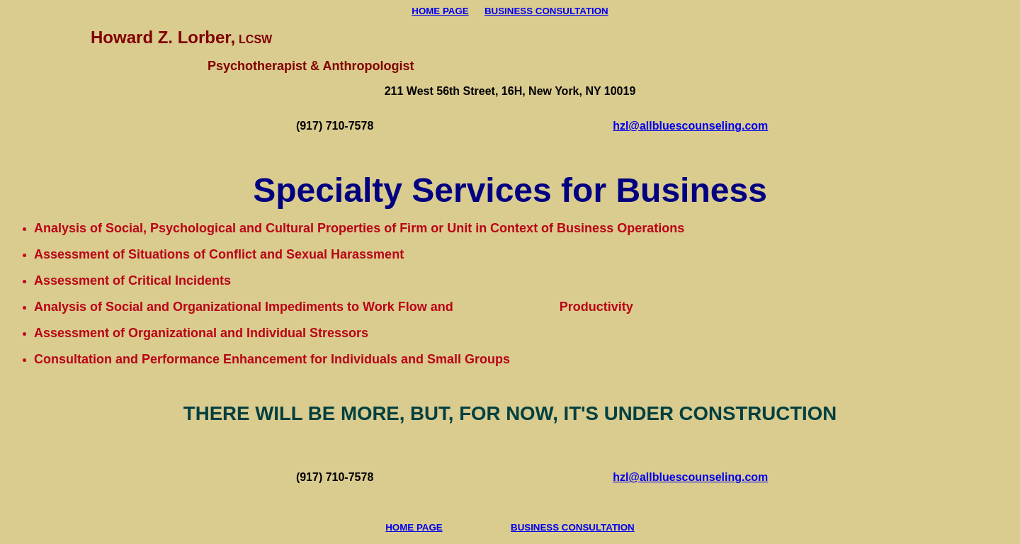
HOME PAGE (440, 11)
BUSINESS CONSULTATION (546, 11)
